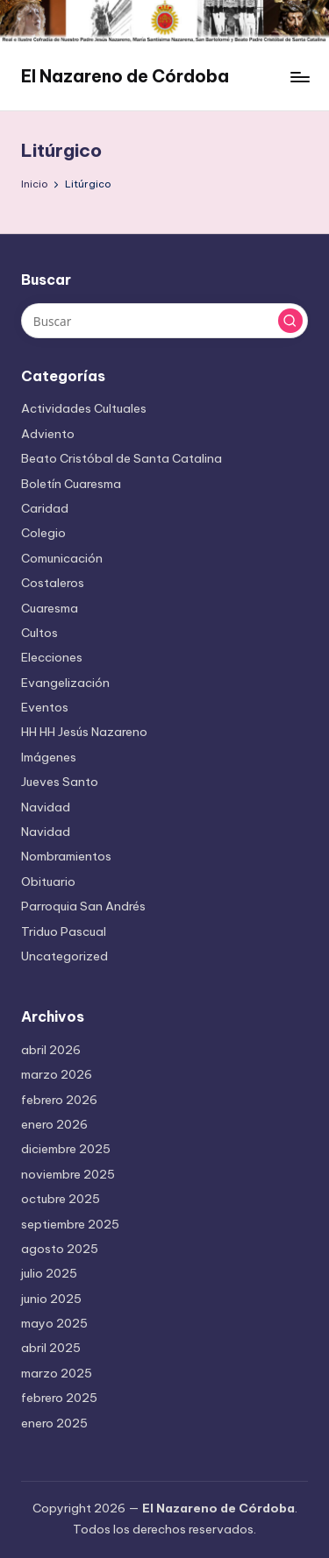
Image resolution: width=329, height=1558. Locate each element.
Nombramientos (66, 856)
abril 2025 (51, 1348)
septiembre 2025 (70, 1224)
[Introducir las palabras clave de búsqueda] (164, 320)
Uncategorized (64, 956)
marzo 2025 (56, 1373)
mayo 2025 (54, 1323)
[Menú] (299, 76)
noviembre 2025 (68, 1174)
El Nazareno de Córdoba (125, 76)
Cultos (39, 633)
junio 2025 (51, 1299)
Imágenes (48, 757)
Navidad (45, 807)
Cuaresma (49, 608)
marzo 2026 (56, 1074)
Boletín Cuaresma (71, 484)
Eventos (44, 707)
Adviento (48, 434)
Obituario (48, 881)
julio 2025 (49, 1273)
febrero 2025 (59, 1398)
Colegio (43, 533)
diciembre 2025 (66, 1149)
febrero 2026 (59, 1100)
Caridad (44, 508)
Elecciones (51, 657)
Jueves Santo (59, 782)
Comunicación (62, 558)
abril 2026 (51, 1050)
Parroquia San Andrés (83, 906)
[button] (290, 320)
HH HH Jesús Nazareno (84, 732)
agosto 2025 (59, 1249)
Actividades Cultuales (84, 408)
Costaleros (52, 583)
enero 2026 (54, 1124)
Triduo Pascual (63, 931)
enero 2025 (54, 1423)
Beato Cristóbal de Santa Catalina (121, 458)
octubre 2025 (60, 1199)
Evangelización (65, 682)
